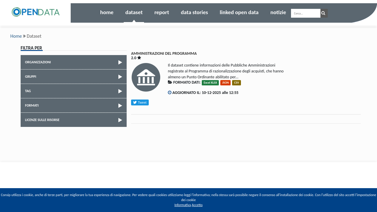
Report (161, 12)
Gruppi (74, 76)
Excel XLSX (210, 83)
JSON (225, 83)
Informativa (182, 205)
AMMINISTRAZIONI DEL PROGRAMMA (164, 53)
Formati (74, 105)
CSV (236, 83)
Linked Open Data (239, 12)
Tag (74, 91)
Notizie (278, 12)
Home (106, 12)
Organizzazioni (74, 62)
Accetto (197, 205)
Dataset (134, 12)
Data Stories (194, 12)
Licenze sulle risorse (74, 120)
